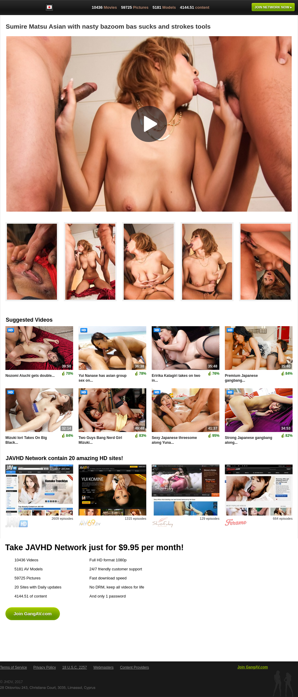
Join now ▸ (273, 7)
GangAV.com (19, 8)
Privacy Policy (44, 667)
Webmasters (103, 667)
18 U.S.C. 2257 (74, 667)
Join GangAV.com (33, 613)
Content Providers (134, 667)
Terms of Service (13, 667)
